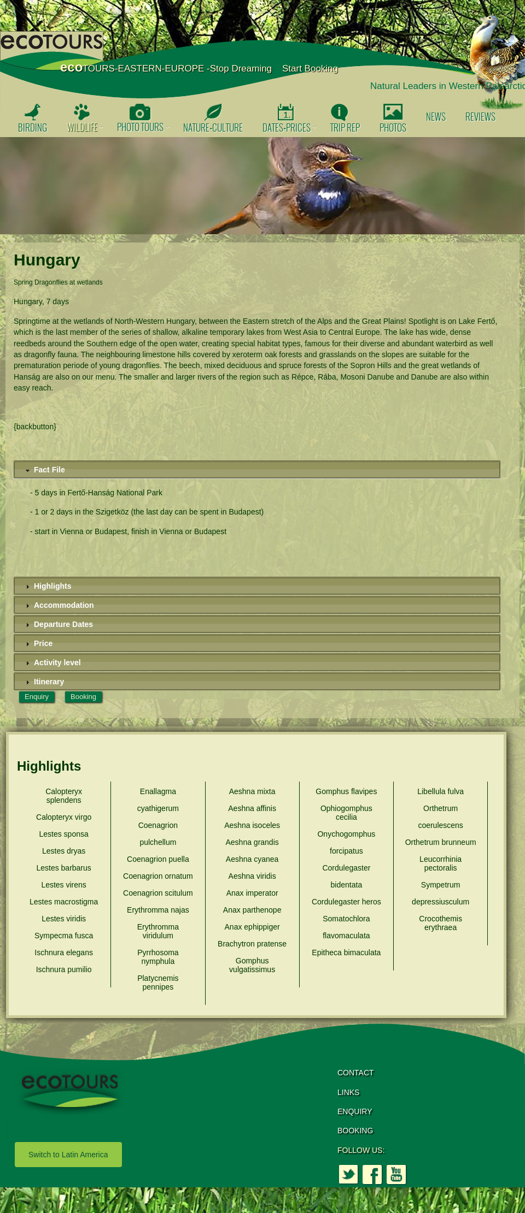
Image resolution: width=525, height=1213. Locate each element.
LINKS (348, 1092)
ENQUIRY (354, 1111)
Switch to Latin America (68, 1154)
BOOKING (355, 1130)
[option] (262, 185)
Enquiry (37, 697)
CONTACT (355, 1072)
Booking (83, 697)
